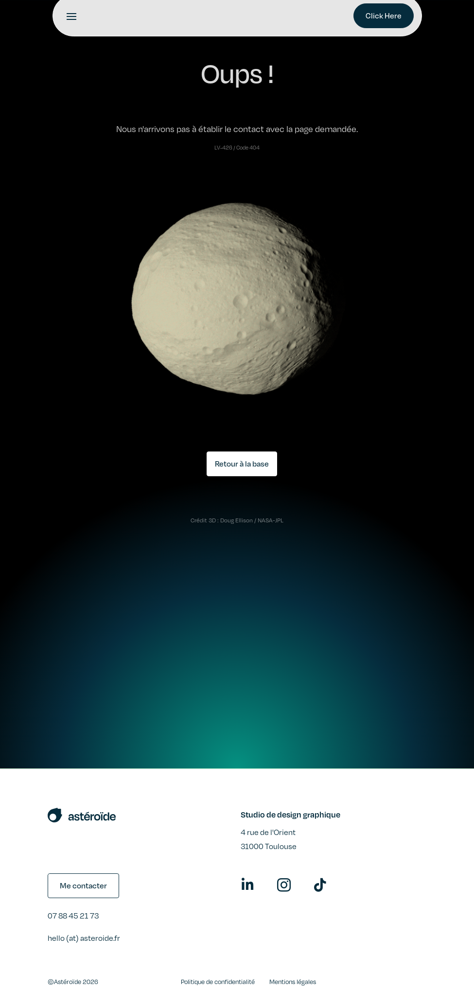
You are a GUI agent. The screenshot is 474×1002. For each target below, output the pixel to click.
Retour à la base (242, 463)
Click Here (384, 15)
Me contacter (83, 885)
